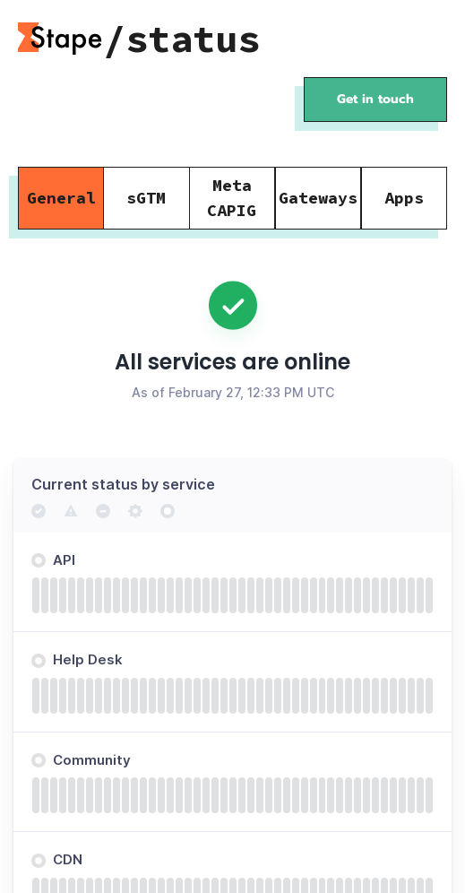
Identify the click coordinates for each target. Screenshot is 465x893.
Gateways (318, 197)
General (61, 197)
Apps (404, 197)
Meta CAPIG (231, 198)
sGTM (146, 197)
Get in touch (375, 99)
